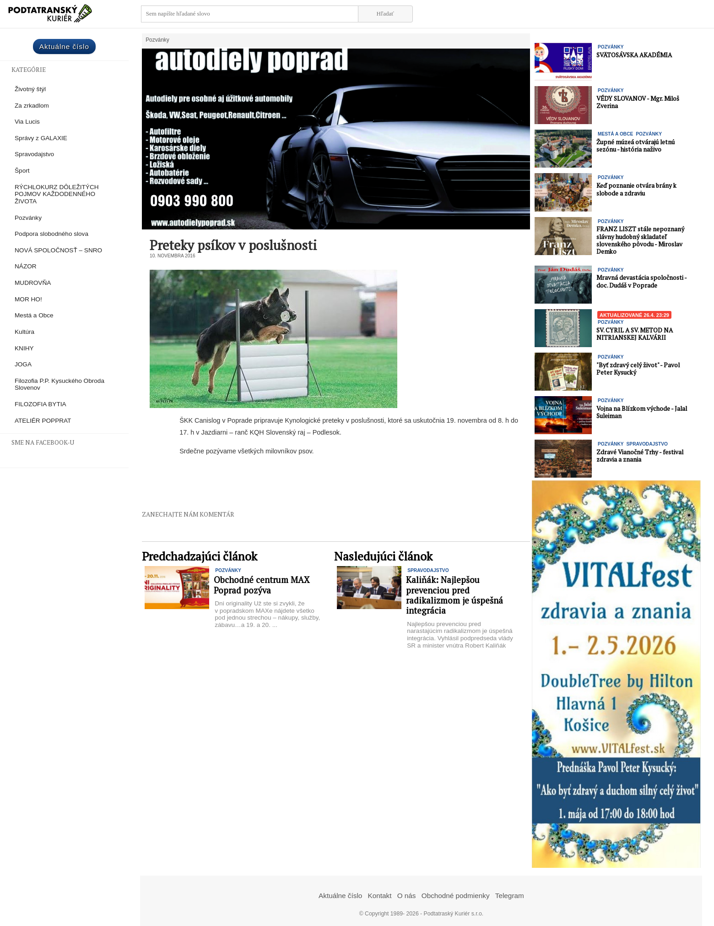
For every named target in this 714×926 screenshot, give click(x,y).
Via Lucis (27, 121)
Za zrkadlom (32, 105)
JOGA (23, 364)
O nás (406, 895)
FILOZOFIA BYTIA (40, 404)
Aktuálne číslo (64, 46)
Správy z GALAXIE (41, 138)
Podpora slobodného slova (51, 233)
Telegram (509, 895)
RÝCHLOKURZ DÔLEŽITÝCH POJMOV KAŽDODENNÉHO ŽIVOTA (57, 194)
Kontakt (380, 895)
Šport (22, 170)
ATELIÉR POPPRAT (43, 420)
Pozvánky (28, 217)
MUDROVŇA (33, 282)
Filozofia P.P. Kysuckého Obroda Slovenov (59, 384)
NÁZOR (26, 266)
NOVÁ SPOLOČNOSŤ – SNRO (58, 250)
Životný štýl (30, 89)
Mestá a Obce (34, 315)
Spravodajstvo (34, 154)
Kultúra (24, 331)
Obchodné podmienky (456, 895)
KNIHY (24, 348)
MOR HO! (28, 299)
